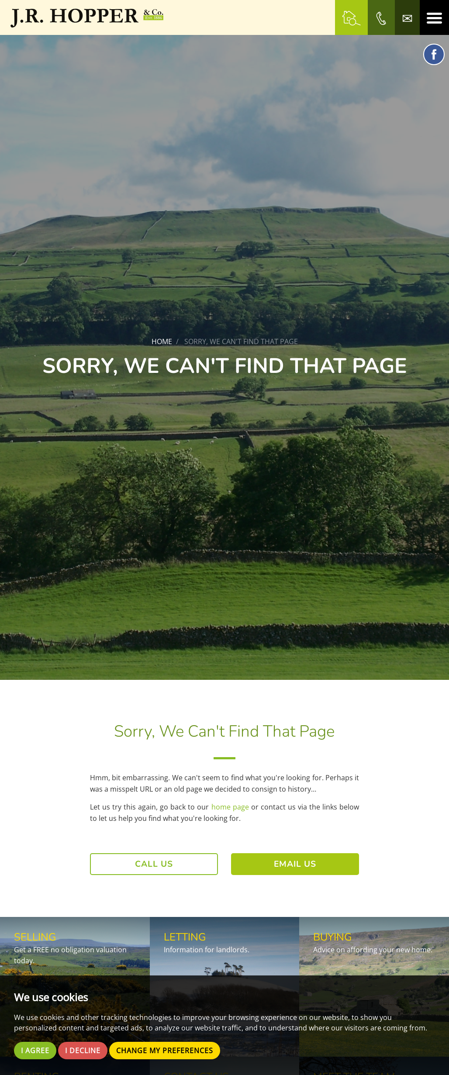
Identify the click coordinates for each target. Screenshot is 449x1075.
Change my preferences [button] (164, 1050)
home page (230, 807)
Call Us (154, 864)
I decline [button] (82, 1050)
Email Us (295, 864)
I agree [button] (35, 1050)
